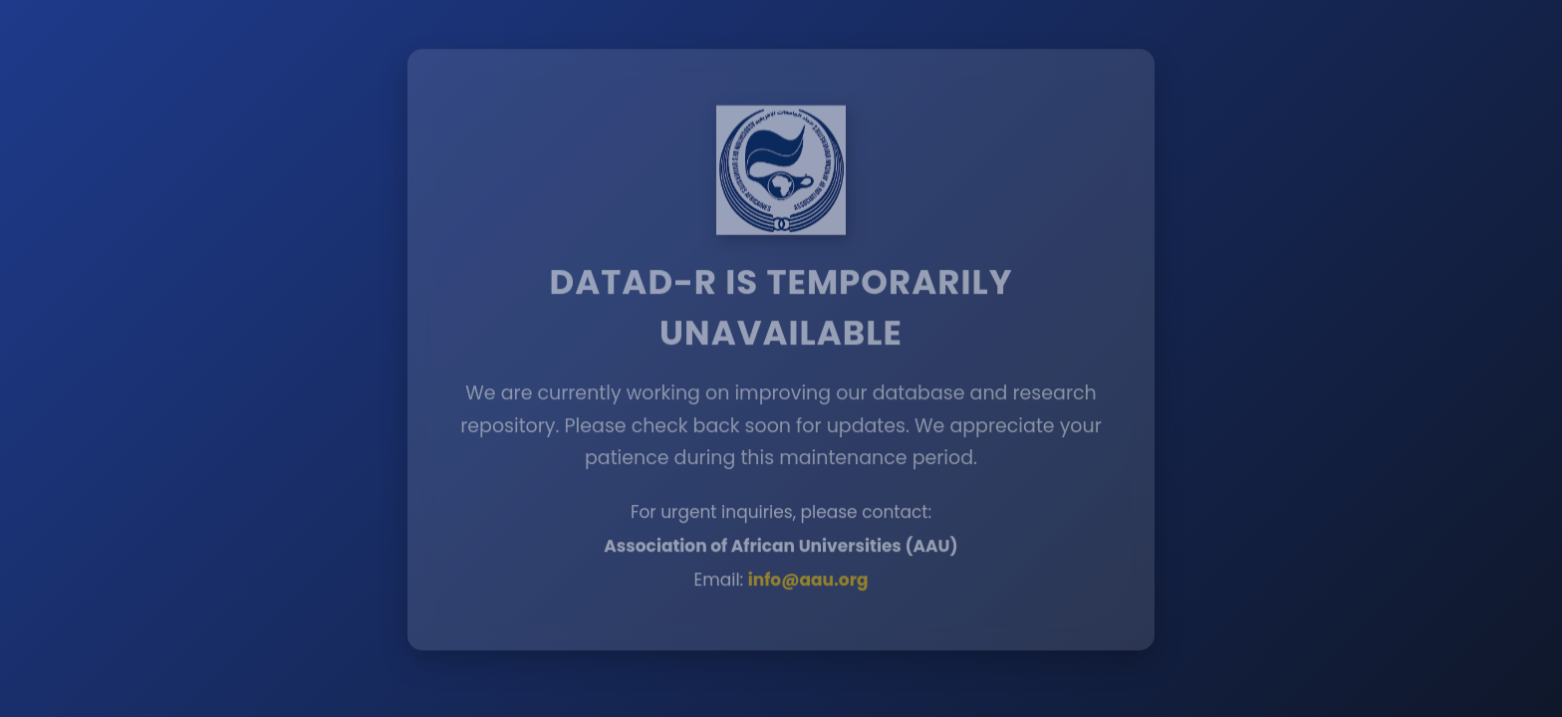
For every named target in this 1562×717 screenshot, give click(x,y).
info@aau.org (808, 579)
